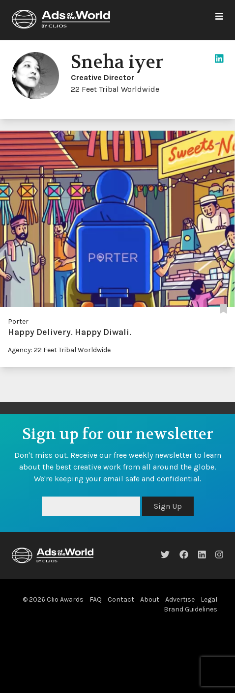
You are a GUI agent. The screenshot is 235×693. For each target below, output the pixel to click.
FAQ (95, 599)
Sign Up (168, 506)
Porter (18, 321)
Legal (209, 599)
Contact (121, 599)
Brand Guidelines (190, 609)
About (149, 599)
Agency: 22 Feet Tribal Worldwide (59, 350)
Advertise (180, 599)
